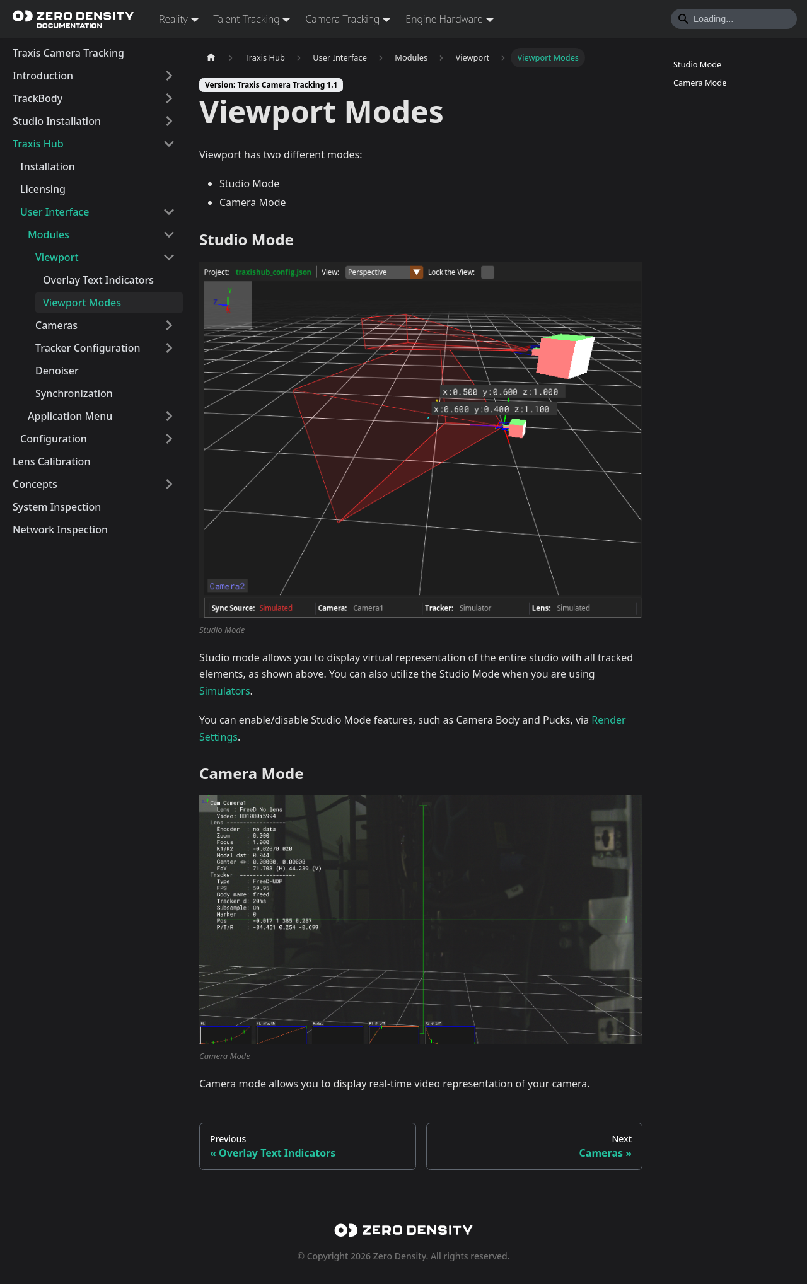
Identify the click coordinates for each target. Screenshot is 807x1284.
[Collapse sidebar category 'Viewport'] (169, 257)
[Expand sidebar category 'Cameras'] (169, 325)
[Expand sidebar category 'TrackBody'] (169, 98)
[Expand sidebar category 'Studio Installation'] (169, 121)
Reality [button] (173, 19)
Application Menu (70, 416)
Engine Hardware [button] (443, 19)
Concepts (35, 484)
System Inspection (57, 507)
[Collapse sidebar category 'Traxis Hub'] (169, 144)
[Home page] (211, 57)
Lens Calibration (51, 461)
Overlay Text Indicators (98, 280)
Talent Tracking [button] (247, 19)
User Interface (54, 212)
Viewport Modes (82, 302)
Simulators (224, 691)
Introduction (43, 76)
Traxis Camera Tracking (68, 53)
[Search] (734, 19)
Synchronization (74, 393)
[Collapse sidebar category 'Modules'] (169, 234)
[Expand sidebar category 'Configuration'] (169, 439)
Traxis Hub (38, 144)
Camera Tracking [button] (342, 19)
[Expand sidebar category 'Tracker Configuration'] (169, 348)
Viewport (57, 257)
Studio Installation (57, 121)
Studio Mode (697, 64)
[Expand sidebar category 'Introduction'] (169, 76)
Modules (48, 234)
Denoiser (57, 371)
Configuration (53, 439)
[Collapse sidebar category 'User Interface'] (169, 212)
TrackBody (37, 98)
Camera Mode (699, 82)
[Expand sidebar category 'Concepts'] (169, 484)
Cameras (56, 325)
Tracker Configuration (88, 348)
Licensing (43, 189)
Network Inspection (60, 529)
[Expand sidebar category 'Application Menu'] (169, 416)
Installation (47, 166)
